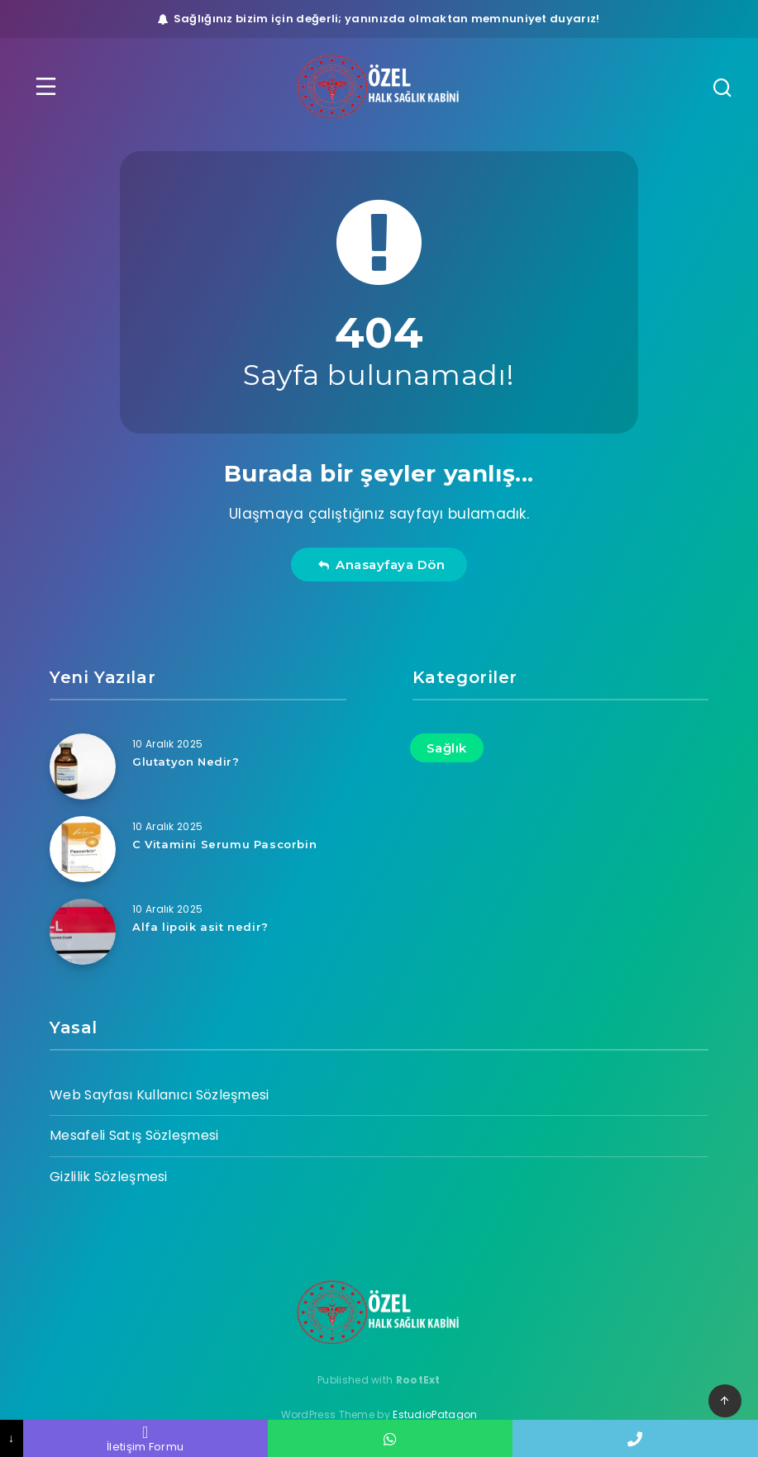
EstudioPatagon (435, 1414)
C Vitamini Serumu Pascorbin (224, 844)
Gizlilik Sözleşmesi (109, 1176)
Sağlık (447, 748)
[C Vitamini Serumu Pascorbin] (83, 849)
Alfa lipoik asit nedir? (200, 926)
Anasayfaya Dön (381, 564)
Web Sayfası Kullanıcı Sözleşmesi (159, 1094)
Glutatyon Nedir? (186, 761)
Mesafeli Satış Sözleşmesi (134, 1135)
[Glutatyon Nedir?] (83, 766)
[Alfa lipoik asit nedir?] (83, 932)
